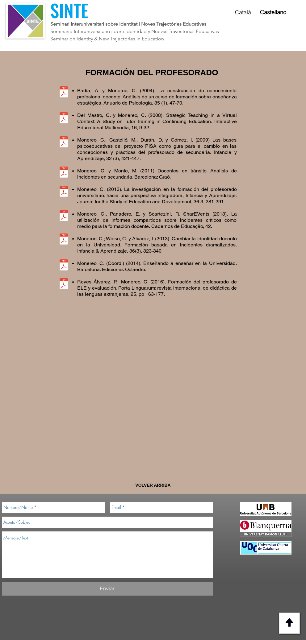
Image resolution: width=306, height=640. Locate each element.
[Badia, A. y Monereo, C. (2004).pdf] (63, 92)
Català (243, 12)
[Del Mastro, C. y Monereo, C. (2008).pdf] (63, 118)
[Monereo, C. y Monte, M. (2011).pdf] (63, 173)
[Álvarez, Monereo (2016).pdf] (63, 284)
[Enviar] (107, 589)
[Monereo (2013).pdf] (63, 192)
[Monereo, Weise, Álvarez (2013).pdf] (63, 240)
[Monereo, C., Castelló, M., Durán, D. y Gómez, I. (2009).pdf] (63, 142)
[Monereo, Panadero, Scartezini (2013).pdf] (63, 216)
